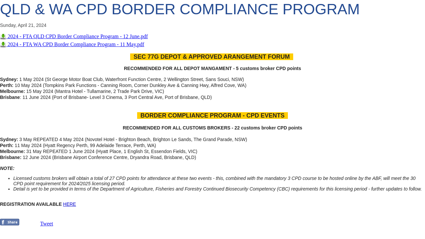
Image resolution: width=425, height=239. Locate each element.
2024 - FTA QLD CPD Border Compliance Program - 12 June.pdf (74, 36)
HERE (69, 204)
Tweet (46, 223)
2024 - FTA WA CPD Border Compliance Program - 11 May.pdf (72, 44)
